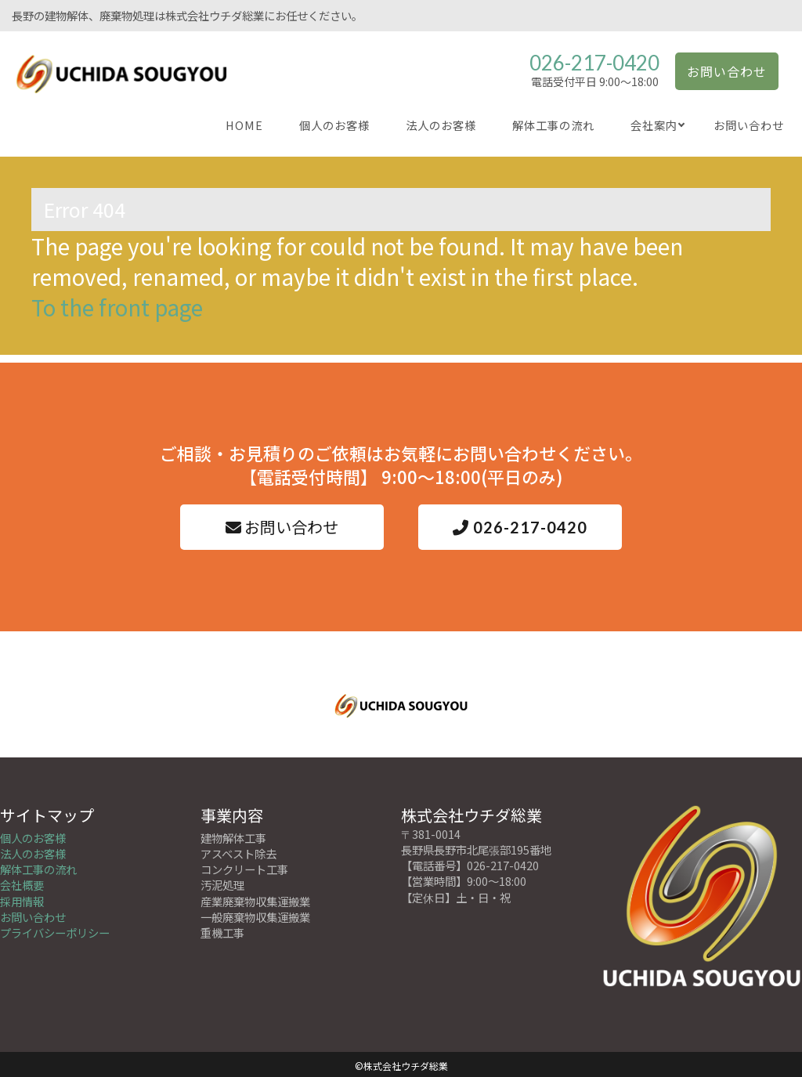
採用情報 (22, 898)
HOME (244, 125)
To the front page (117, 307)
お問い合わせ (727, 71)
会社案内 (653, 125)
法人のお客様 (441, 125)
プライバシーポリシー (55, 929)
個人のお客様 (334, 125)
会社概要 (22, 882)
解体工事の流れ (553, 125)
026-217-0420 (594, 62)
